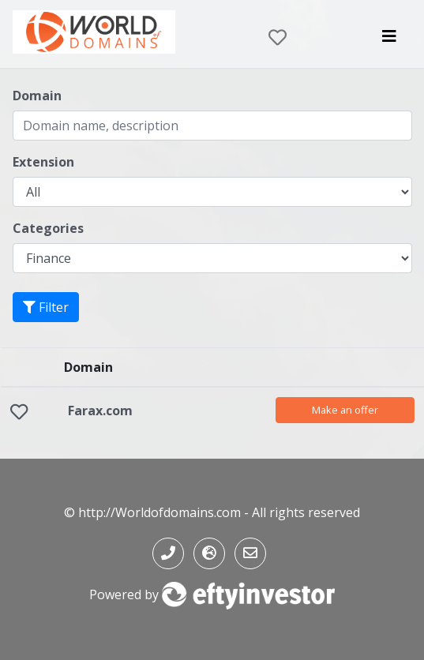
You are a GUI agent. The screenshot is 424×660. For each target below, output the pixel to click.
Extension (43, 162)
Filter (46, 307)
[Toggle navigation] (389, 40)
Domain (37, 95)
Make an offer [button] (345, 410)
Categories (48, 228)
